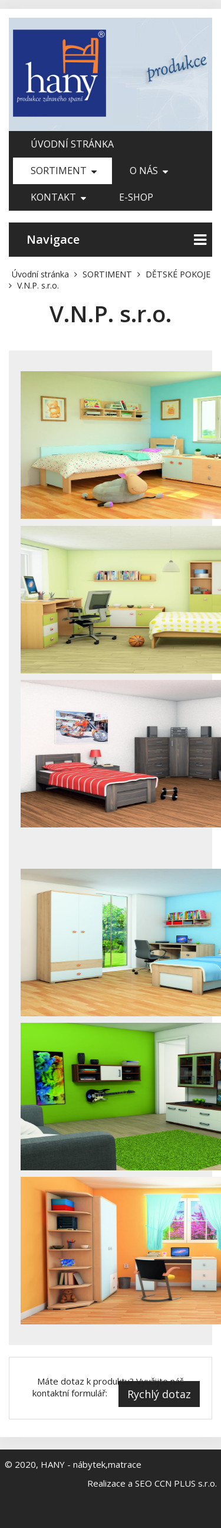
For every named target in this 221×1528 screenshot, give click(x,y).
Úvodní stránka (72, 144)
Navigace (116, 240)
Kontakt (58, 197)
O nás (149, 170)
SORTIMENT (64, 170)
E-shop (136, 197)
